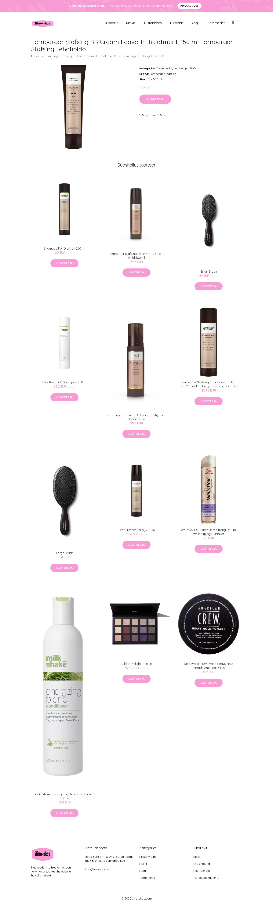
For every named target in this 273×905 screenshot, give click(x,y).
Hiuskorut (111, 23)
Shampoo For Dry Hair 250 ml (64, 248)
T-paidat (176, 23)
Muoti (143, 870)
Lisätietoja (155, 99)
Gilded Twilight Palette (137, 664)
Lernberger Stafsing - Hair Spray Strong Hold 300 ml (136, 256)
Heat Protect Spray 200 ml (136, 530)
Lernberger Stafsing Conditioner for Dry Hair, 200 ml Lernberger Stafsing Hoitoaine (208, 384)
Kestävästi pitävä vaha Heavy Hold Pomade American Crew (208, 666)
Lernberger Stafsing (186, 68)
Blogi (194, 23)
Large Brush (64, 553)
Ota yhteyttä (201, 863)
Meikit (130, 23)
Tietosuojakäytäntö (206, 877)
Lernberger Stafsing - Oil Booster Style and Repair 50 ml (136, 417)
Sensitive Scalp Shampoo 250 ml (64, 382)
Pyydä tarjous (189, 5)
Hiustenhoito (152, 23)
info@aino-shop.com (99, 869)
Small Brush (209, 271)
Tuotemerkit (215, 23)
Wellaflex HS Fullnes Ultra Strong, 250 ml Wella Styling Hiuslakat (208, 532)
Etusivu (35, 56)
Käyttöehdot (201, 870)
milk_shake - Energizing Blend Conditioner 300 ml (64, 796)
